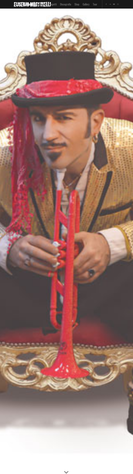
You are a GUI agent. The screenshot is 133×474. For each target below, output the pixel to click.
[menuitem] (30, 4)
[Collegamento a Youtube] (114, 4)
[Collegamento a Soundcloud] (110, 4)
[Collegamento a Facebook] (106, 4)
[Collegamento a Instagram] (118, 4)
